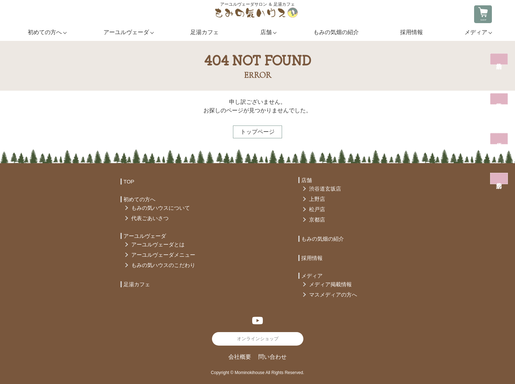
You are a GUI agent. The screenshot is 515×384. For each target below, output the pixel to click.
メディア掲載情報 (330, 284)
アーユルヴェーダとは (158, 244)
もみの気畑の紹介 (336, 32)
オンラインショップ (257, 338)
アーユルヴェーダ (126, 32)
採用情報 (411, 32)
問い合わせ (272, 357)
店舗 (266, 32)
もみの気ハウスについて (160, 208)
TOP (128, 181)
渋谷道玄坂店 (325, 189)
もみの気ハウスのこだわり (163, 265)
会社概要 (239, 357)
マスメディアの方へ (333, 295)
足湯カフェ (204, 32)
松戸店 (317, 209)
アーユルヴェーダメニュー (163, 255)
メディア (475, 32)
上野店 (317, 199)
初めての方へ (45, 32)
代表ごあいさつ (150, 218)
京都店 (317, 220)
